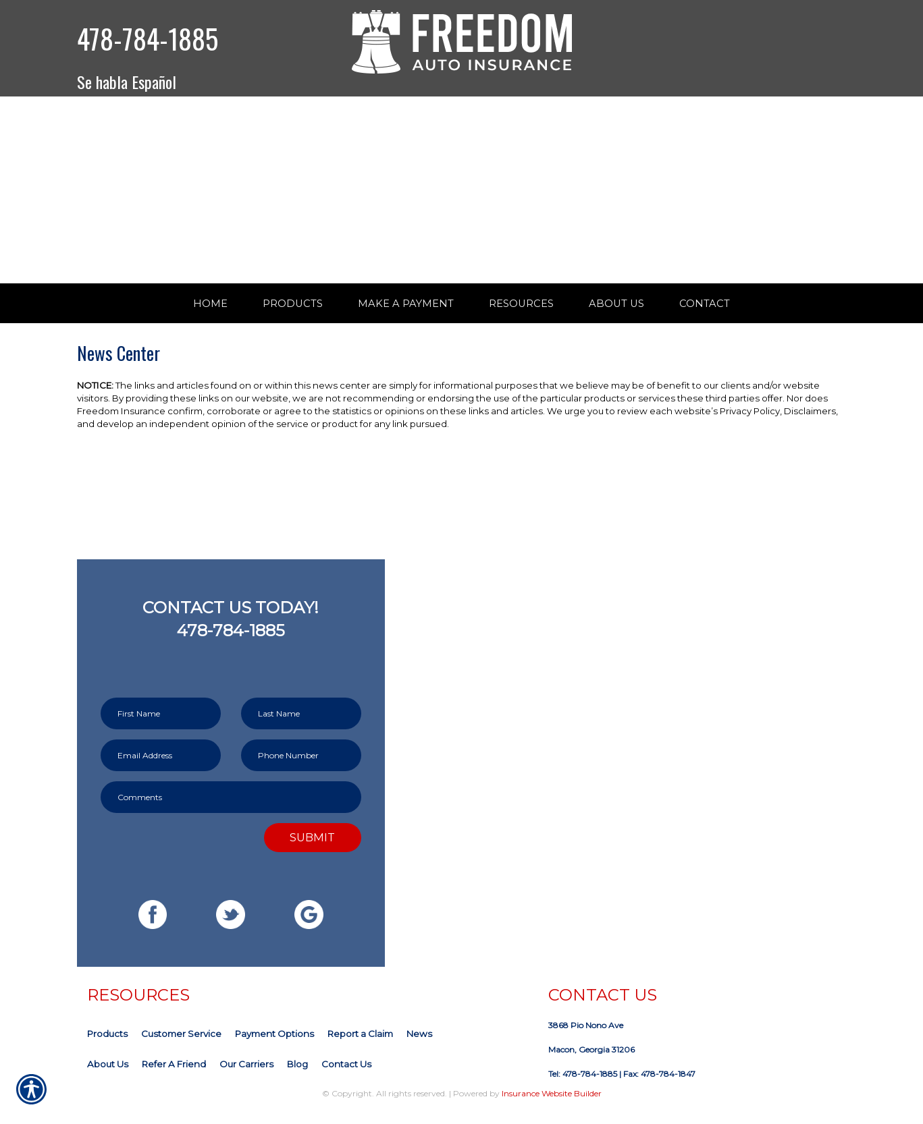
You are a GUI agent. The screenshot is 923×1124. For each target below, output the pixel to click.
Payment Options (274, 1045)
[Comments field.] (231, 809)
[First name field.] (161, 725)
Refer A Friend (174, 1076)
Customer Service (181, 1045)
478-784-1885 (147, 38)
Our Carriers (246, 1076)
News (419, 1045)
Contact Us (346, 1076)
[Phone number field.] (301, 767)
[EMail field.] (161, 767)
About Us (107, 1076)
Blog (297, 1076)
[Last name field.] (301, 725)
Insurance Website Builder (552, 1105)
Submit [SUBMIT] (312, 849)
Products (107, 1045)
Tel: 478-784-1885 (582, 1086)
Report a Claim (360, 1045)
